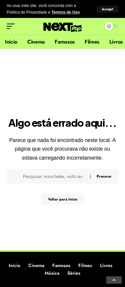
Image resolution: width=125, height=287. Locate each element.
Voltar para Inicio (62, 199)
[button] (107, 9)
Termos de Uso (65, 12)
